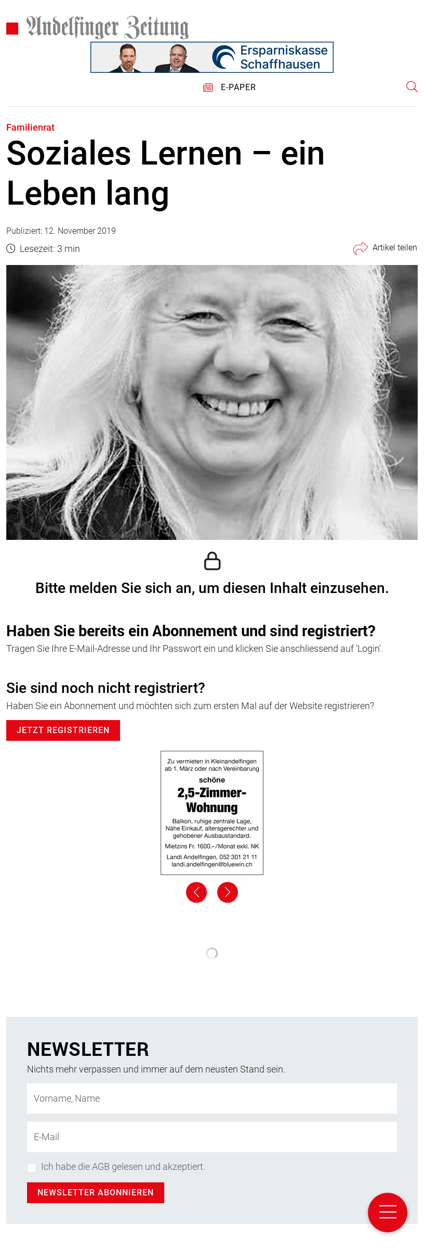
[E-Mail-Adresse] (212, 1137)
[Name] (212, 1098)
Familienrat (30, 127)
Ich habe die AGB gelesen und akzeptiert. (123, 1166)
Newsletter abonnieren (95, 1192)
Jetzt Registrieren (63, 730)
